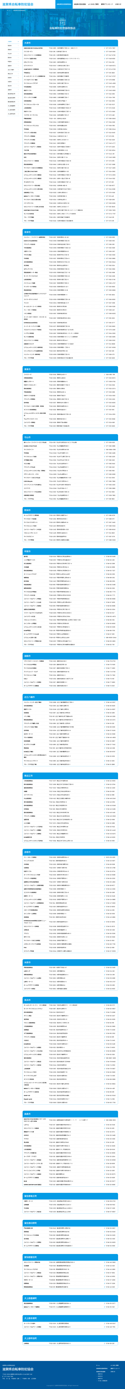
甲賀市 (13, 62)
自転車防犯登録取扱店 (64, 4)
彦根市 (13, 78)
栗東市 (13, 50)
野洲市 (13, 58)
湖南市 (13, 66)
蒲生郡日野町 (13, 98)
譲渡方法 (100, 1378)
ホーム (9, 10)
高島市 (13, 90)
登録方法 (100, 1374)
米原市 (13, 82)
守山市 (13, 54)
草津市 (13, 46)
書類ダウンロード (107, 4)
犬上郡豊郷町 (13, 106)
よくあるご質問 (93, 4)
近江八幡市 (13, 70)
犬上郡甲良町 (13, 114)
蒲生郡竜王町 (13, 94)
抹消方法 (100, 1376)
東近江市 (13, 74)
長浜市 (13, 86)
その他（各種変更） (103, 1381)
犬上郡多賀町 (13, 110)
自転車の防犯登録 (80, 4)
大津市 (13, 41)
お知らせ (118, 4)
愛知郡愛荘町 (13, 102)
